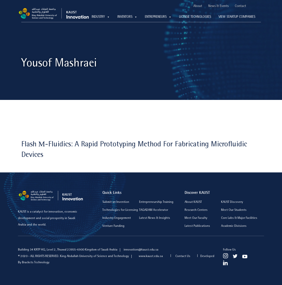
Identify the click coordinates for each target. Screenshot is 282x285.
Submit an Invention (115, 202)
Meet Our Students (234, 210)
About (197, 6)
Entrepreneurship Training (156, 202)
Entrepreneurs (158, 17)
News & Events (218, 6)
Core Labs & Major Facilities (239, 218)
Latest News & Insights (154, 218)
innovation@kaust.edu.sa (141, 250)
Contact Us (182, 256)
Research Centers (196, 210)
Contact (240, 6)
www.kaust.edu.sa (151, 256)
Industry (101, 17)
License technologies (195, 17)
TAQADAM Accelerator (153, 210)
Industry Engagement (116, 218)
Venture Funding (113, 226)
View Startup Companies (237, 17)
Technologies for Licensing (120, 210)
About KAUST (193, 202)
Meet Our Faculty (196, 218)
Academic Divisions (234, 226)
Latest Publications (197, 226)
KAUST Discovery (232, 202)
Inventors (127, 17)
